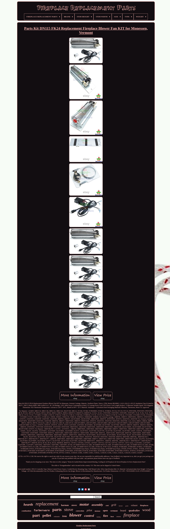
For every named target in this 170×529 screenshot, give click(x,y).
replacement (47, 503)
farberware (42, 510)
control (89, 515)
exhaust (134, 505)
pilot (89, 510)
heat (112, 516)
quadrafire (134, 510)
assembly (97, 504)
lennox (97, 511)
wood (146, 510)
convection (80, 511)
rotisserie (57, 516)
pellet (46, 515)
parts (56, 509)
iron (64, 516)
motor (84, 504)
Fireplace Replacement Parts (86, 525)
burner (121, 506)
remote (118, 516)
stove (68, 509)
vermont (114, 511)
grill (113, 504)
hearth (28, 504)
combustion (26, 511)
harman (65, 505)
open (105, 510)
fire (105, 515)
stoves (74, 505)
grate (126, 506)
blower (75, 515)
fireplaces (144, 505)
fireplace (131, 515)
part (36, 515)
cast (107, 505)
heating (99, 517)
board (123, 510)
